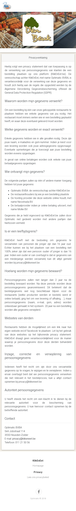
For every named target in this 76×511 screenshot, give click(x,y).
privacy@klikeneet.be (24, 438)
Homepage (38, 465)
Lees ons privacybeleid (38, 477)
